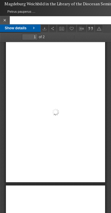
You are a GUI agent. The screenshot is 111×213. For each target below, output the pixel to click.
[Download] (45, 29)
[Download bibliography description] (82, 29)
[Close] (5, 20)
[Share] (53, 29)
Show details (20, 28)
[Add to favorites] (72, 29)
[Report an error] (99, 29)
